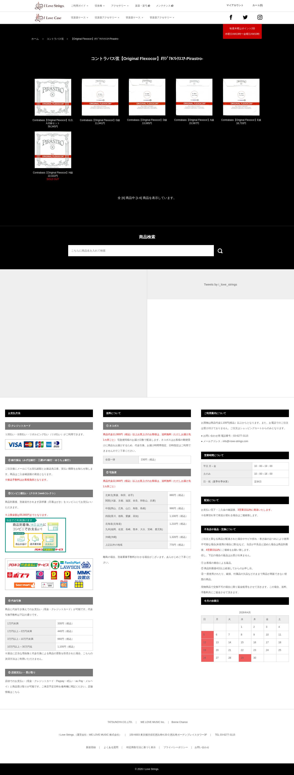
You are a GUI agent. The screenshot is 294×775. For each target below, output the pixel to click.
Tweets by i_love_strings (220, 284)
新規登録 (91, 747)
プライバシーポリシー (176, 747)
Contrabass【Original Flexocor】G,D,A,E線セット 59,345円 (52, 123)
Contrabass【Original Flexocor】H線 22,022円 (53, 175)
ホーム (35, 38)
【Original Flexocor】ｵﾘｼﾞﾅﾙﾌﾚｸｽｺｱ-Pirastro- (95, 38)
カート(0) (257, 5)
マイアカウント (234, 5)
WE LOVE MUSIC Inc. (153, 722)
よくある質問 (111, 747)
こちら (16, 692)
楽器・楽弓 (142, 5)
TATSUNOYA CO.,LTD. (120, 722)
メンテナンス (164, 5)
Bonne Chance (179, 722)
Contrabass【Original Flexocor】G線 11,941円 (100, 122)
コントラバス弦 (55, 38)
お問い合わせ (202, 747)
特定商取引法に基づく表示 (141, 747)
